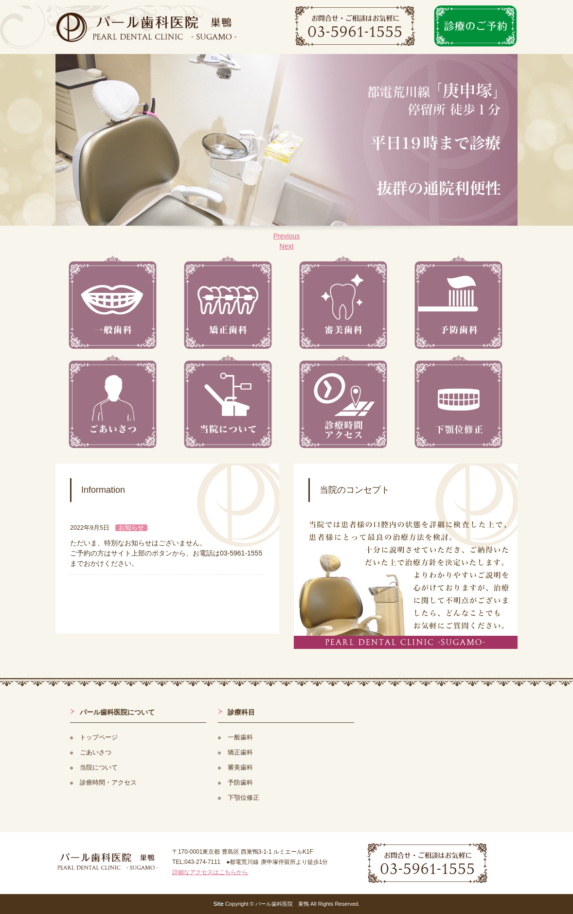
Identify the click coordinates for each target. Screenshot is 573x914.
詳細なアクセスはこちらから (210, 872)
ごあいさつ (95, 752)
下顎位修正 (243, 797)
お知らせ (131, 527)
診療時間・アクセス (108, 782)
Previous (286, 236)
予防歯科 (240, 782)
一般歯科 (240, 737)
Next (287, 246)
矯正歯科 (240, 752)
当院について (99, 767)
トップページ (99, 737)
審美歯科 (240, 767)
